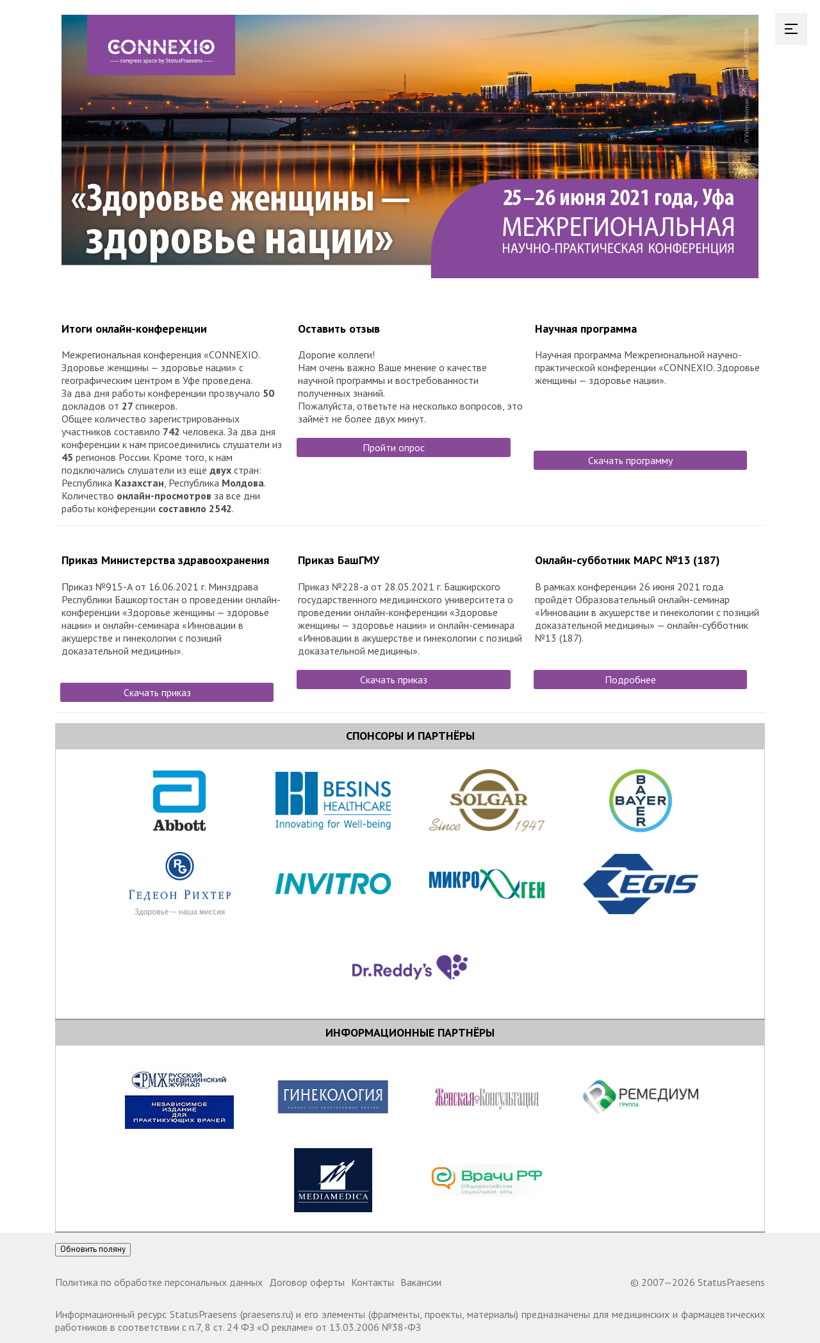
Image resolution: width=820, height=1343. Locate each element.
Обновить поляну (93, 1249)
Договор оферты (307, 1282)
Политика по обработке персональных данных (159, 1282)
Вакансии (420, 1282)
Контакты (372, 1282)
